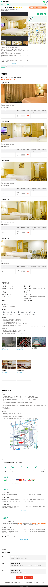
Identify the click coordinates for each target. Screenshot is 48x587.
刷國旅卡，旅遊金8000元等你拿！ (38, 7)
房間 (7, 66)
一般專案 (4, 115)
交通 (15, 66)
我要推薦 (19, 577)
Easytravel (26, 586)
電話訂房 (12, 105)
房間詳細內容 (5, 107)
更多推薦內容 (28, 577)
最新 (3, 66)
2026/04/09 (23, 115)
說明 (19, 66)
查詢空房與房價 (5, 105)
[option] (9, 342)
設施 (11, 66)
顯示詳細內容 (5, 349)
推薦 (24, 66)
